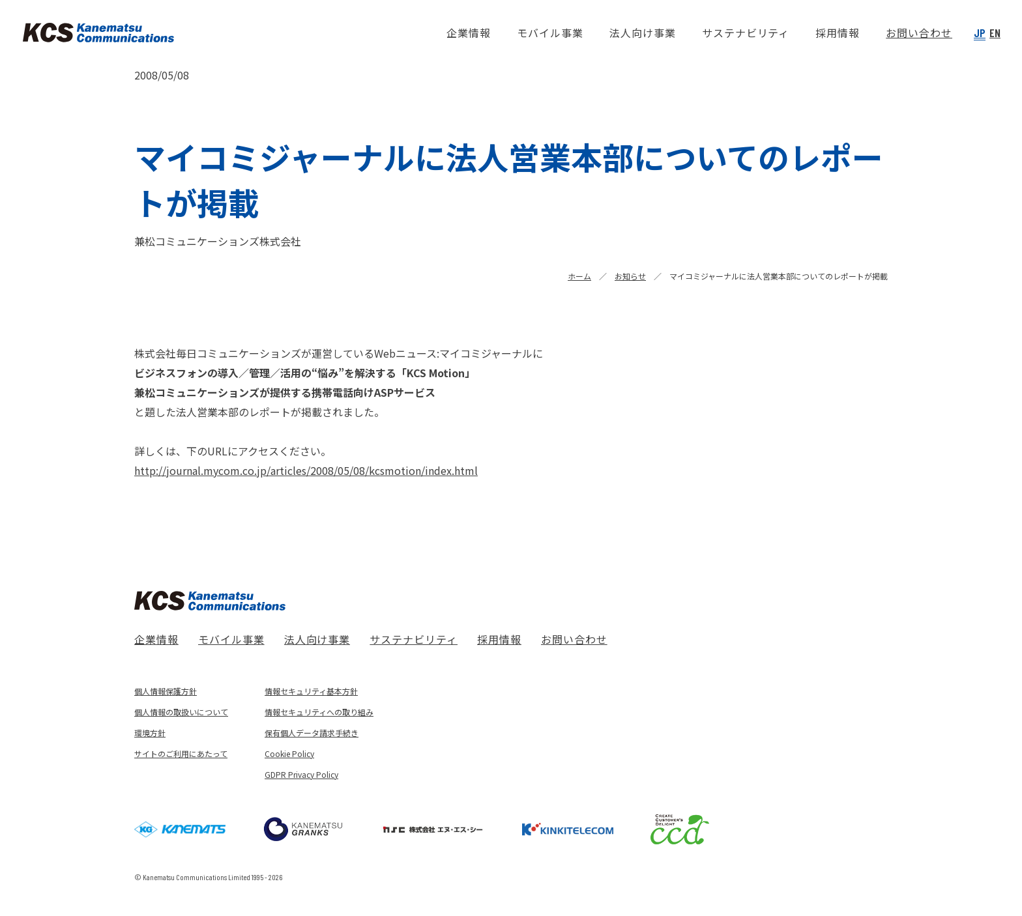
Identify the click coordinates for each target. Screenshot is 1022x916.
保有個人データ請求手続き (311, 732)
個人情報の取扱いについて (181, 711)
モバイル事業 (231, 639)
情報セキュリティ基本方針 (311, 690)
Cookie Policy (289, 753)
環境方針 (150, 732)
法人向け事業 (317, 639)
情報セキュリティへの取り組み (319, 711)
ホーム (579, 275)
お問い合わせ (574, 639)
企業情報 (156, 639)
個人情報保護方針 (165, 690)
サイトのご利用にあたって (180, 753)
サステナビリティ (414, 639)
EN (994, 32)
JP (980, 32)
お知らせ (630, 275)
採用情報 (499, 639)
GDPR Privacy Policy (301, 774)
